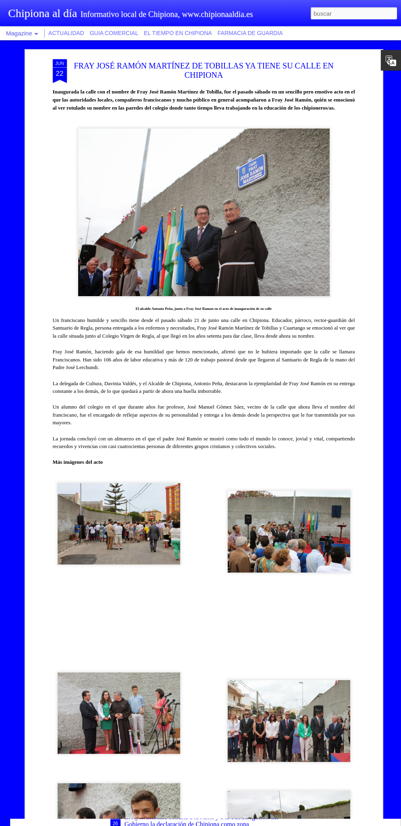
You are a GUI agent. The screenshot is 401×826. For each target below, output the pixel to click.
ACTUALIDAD (66, 33)
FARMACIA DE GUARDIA (250, 33)
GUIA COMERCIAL (114, 33)
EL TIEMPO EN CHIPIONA (178, 33)
